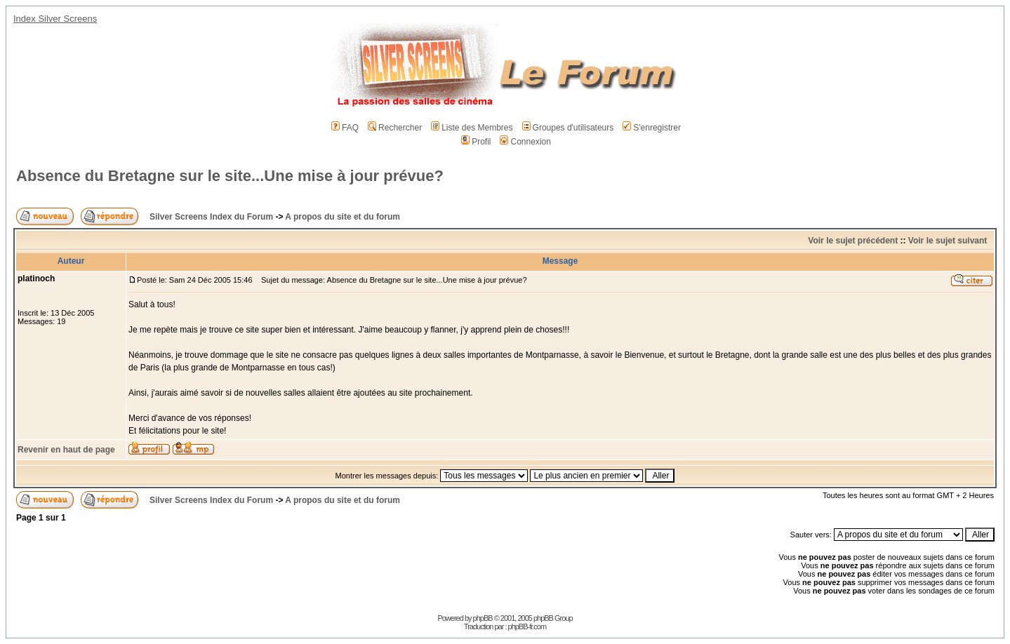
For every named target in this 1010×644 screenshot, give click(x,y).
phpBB (483, 618)
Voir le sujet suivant (947, 241)
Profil (476, 142)
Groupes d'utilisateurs (568, 128)
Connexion (525, 142)
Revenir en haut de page (66, 450)
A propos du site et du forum (342, 217)
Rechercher (395, 128)
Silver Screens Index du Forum (211, 217)
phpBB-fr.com (527, 626)
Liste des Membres (471, 128)
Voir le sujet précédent (853, 241)
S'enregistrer (652, 128)
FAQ (345, 128)
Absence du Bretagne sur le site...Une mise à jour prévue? (230, 176)
